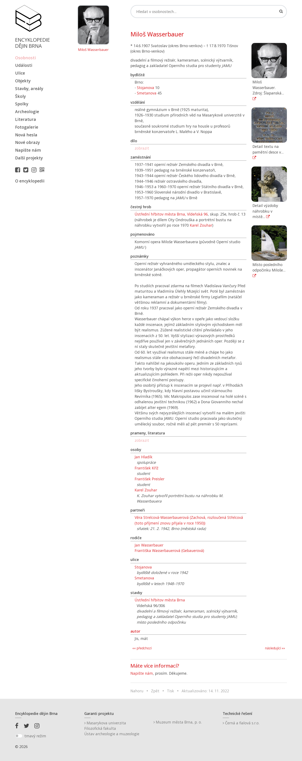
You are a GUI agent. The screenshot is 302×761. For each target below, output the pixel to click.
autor (135, 631)
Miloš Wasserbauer (93, 50)
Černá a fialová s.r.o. (241, 722)
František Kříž (146, 467)
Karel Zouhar (201, 225)
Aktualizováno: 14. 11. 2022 (205, 690)
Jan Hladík (143, 456)
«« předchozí (142, 648)
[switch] (18, 736)
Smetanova (146, 93)
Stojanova (145, 87)
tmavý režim (35, 735)
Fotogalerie (26, 127)
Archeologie (27, 111)
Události (23, 65)
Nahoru (136, 690)
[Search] (208, 11)
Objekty (23, 81)
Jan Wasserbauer (149, 545)
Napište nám (28, 150)
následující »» (275, 648)
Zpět (155, 690)
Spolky (21, 104)
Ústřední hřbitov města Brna (160, 599)
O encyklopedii (29, 181)
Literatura (25, 119)
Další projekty (29, 158)
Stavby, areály (29, 88)
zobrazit (142, 148)
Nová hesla (26, 135)
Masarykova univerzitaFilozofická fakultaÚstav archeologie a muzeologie (111, 728)
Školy (20, 96)
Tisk (170, 690)
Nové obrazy (27, 142)
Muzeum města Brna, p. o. (178, 722)
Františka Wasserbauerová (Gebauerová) (169, 550)
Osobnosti (25, 58)
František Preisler (149, 478)
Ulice (20, 73)
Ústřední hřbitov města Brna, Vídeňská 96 (171, 214)
